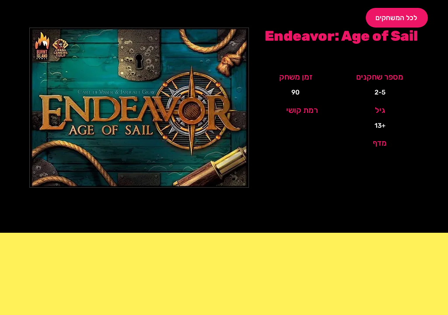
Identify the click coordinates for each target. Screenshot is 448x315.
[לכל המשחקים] (397, 18)
